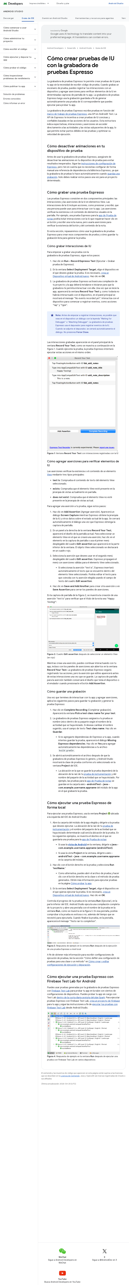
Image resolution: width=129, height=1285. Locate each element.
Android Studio (116, 3)
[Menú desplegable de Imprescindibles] (49, 3)
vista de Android (77, 844)
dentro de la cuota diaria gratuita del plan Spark (81, 997)
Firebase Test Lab (60, 990)
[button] (16, 29)
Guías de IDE (100, 48)
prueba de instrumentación (97, 774)
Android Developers (55, 48)
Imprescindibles (37, 3)
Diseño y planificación (68, 3)
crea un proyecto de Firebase (105, 1001)
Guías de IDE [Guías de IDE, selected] (28, 18)
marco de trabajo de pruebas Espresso (67, 114)
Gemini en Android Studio (54, 18)
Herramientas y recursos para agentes (94, 18)
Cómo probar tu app (81, 883)
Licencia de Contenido (70, 1076)
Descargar (8, 18)
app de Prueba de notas (99, 781)
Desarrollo (71, 48)
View (49, 474)
